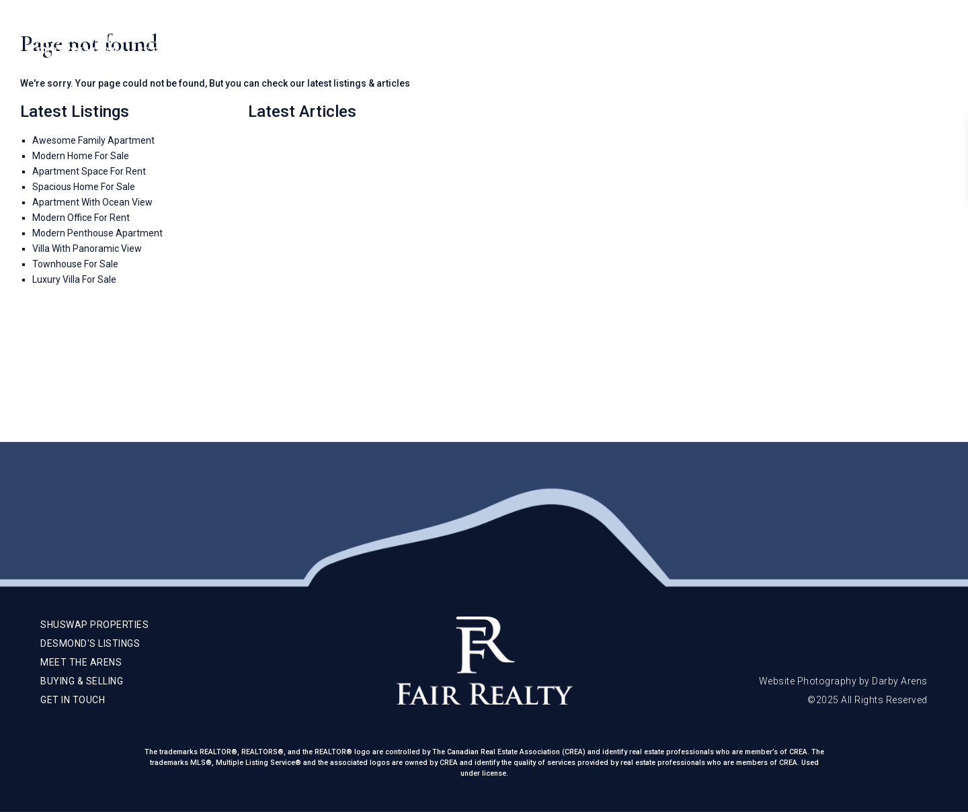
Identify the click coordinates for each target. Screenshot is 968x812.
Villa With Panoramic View (87, 248)
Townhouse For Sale (75, 264)
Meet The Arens (671, 40)
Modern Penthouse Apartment (97, 233)
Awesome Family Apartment (93, 140)
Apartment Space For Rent (89, 171)
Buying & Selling (769, 40)
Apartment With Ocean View (92, 202)
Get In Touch (860, 40)
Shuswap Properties (563, 40)
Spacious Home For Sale (83, 186)
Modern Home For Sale (80, 155)
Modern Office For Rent (81, 217)
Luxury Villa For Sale (74, 279)
